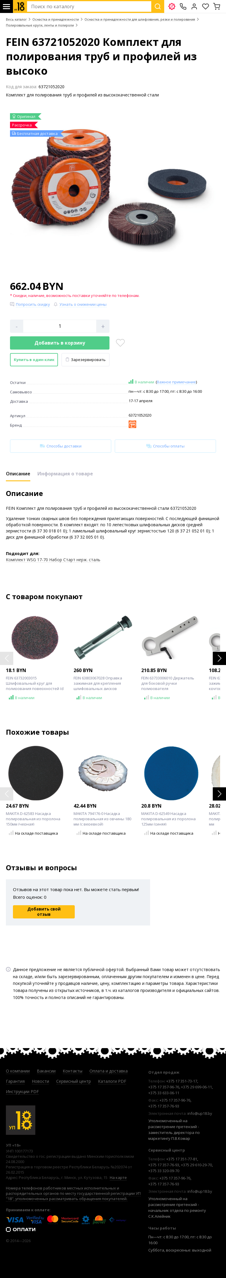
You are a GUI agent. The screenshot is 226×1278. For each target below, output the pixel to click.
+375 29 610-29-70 (196, 1164)
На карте (118, 1177)
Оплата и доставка (108, 1071)
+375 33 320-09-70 (163, 1170)
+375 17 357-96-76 (163, 1087)
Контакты (72, 1071)
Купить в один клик (34, 359)
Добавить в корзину (59, 343)
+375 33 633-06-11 (163, 1092)
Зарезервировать (85, 359)
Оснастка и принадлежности (55, 19)
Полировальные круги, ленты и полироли (40, 25)
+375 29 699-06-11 (196, 1087)
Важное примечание (176, 382)
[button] (219, 658)
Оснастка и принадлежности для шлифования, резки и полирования (139, 19)
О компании (18, 1071)
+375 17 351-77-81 (181, 1159)
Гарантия (15, 1081)
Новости (40, 1081)
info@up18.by (199, 1113)
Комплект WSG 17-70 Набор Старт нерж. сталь (53, 559)
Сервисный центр (73, 1081)
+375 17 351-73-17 (181, 1081)
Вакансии (46, 1071)
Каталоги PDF (112, 1081)
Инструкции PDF (22, 1091)
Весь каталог (16, 19)
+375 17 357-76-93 (163, 1106)
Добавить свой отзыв (44, 911)
